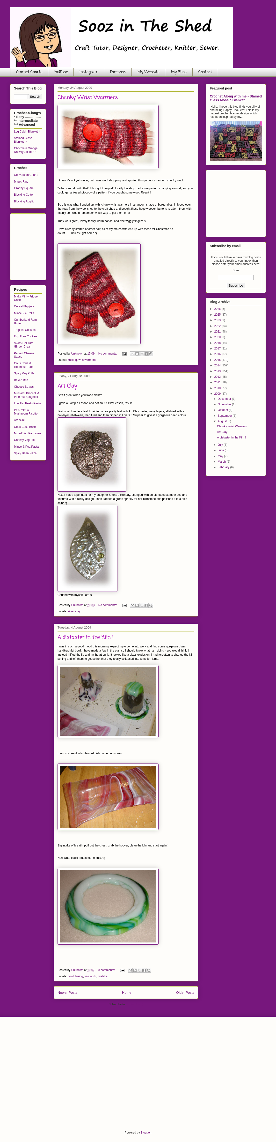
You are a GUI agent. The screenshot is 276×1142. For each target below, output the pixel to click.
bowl (71, 976)
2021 (218, 331)
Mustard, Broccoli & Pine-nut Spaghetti (26, 395)
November (225, 404)
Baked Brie (21, 380)
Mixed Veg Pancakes (27, 433)
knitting (72, 360)
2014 (218, 365)
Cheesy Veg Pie (24, 440)
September (225, 415)
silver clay (74, 611)
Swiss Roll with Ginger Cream (23, 344)
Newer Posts (67, 992)
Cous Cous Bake (25, 427)
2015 (218, 360)
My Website (148, 72)
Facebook (118, 72)
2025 (218, 314)
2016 (218, 354)
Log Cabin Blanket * (27, 131)
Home (126, 992)
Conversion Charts (26, 175)
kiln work (90, 976)
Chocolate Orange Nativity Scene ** (25, 150)
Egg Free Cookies (25, 336)
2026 (218, 309)
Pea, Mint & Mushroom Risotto (25, 411)
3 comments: (107, 970)
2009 (218, 393)
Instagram (89, 72)
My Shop (179, 72)
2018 (218, 343)
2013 (218, 371)
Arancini (19, 420)
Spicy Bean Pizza (25, 453)
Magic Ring (21, 181)
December (225, 398)
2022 (218, 326)
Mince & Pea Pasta (26, 446)
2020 (218, 337)
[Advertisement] (50, 245)
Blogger (146, 1132)
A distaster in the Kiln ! (86, 637)
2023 (218, 320)
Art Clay (67, 386)
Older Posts (185, 992)
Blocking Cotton (24, 194)
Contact (205, 72)
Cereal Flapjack (24, 306)
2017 (218, 348)
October (223, 410)
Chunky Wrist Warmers (88, 98)
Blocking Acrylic (24, 201)
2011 (218, 382)
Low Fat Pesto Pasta (27, 403)
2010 (218, 388)
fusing (79, 976)
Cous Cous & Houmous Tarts (23, 365)
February (224, 467)
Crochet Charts (29, 72)
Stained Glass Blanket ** (23, 139)
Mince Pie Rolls (24, 313)
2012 (218, 376)
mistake (102, 976)
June (221, 450)
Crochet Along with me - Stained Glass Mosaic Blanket (236, 98)
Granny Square (24, 188)
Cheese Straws (24, 386)
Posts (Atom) (134, 1004)
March (222, 461)
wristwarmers (87, 360)
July (221, 444)
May (221, 456)
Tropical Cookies (25, 330)
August (223, 421)
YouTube (61, 72)
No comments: (108, 353)
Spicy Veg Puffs (24, 373)
